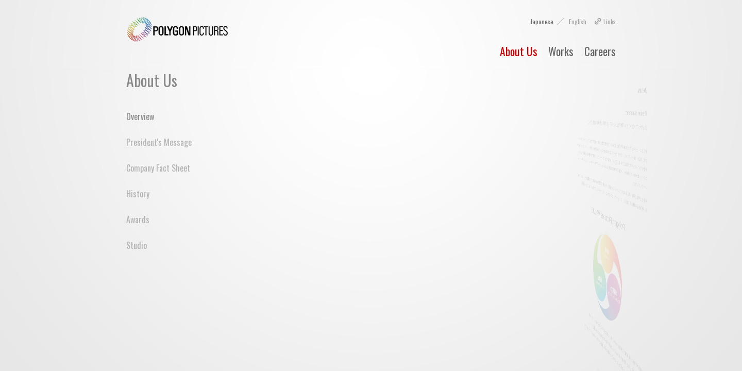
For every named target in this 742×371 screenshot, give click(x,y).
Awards (137, 219)
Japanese (541, 21)
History (137, 194)
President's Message (159, 142)
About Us (518, 51)
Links (606, 21)
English (577, 21)
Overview (140, 116)
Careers (600, 51)
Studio (136, 245)
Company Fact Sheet (158, 168)
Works (561, 51)
